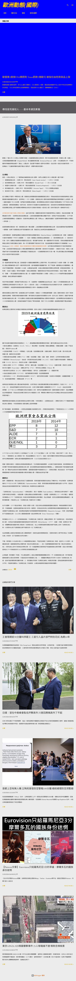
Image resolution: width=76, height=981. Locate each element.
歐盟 (22, 13)
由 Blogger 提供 (38, 975)
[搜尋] (67, 3)
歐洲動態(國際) (20, 5)
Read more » (69, 652)
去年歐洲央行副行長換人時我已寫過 (13, 213)
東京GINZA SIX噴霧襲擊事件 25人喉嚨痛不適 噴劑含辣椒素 (33, 945)
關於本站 (13, 13)
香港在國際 (32, 13)
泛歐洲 (10, 569)
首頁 (3, 13)
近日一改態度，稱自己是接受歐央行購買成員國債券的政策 (28, 246)
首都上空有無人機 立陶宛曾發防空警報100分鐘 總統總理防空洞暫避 (37, 788)
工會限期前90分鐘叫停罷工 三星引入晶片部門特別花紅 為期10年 (36, 636)
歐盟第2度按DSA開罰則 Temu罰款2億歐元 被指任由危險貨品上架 (36, 77)
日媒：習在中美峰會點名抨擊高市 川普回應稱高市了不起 (32, 712)
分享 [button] (3, 92)
